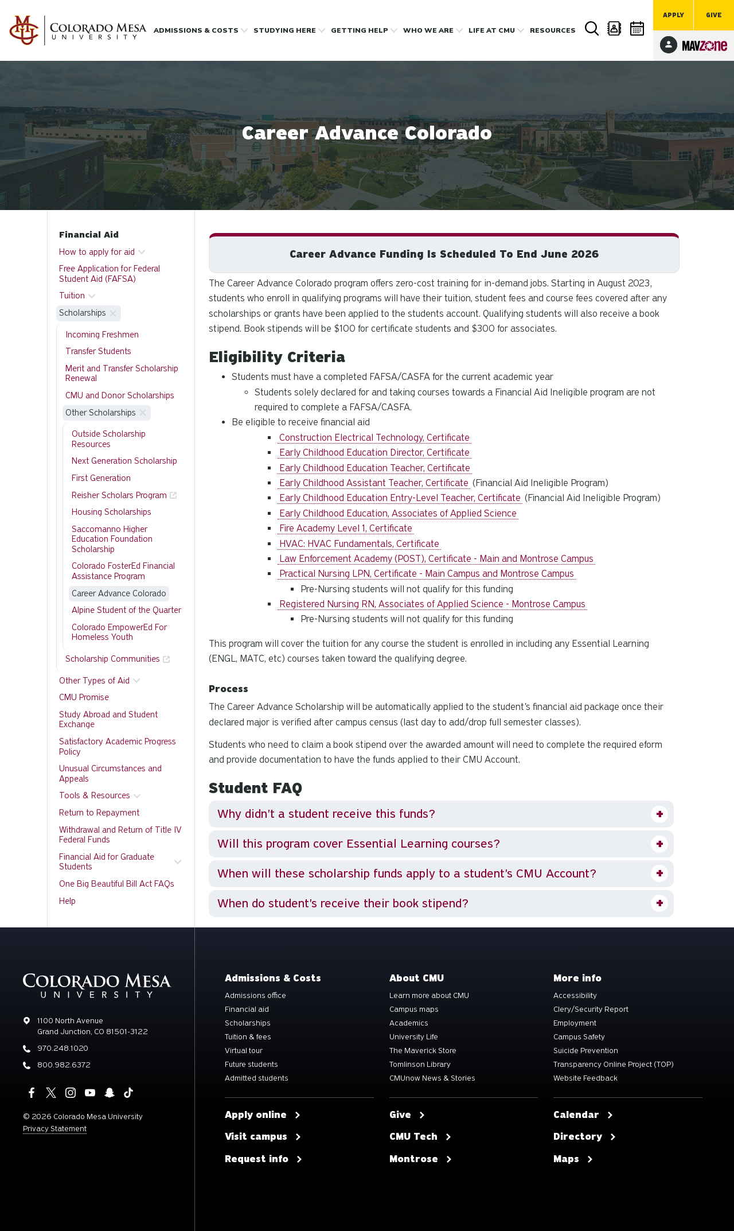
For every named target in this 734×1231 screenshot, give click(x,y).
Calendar (637, 28)
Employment (574, 1023)
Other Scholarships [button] (100, 412)
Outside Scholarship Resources (109, 439)
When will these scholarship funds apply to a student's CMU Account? (406, 873)
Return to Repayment (99, 812)
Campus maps (414, 1009)
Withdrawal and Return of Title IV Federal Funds (120, 835)
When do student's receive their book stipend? (342, 903)
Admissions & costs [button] (196, 30)
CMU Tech (420, 1137)
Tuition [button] (72, 295)
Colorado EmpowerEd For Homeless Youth (119, 632)
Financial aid (247, 1009)
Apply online (263, 1115)
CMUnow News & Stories (432, 1078)
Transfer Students (98, 351)
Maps (573, 1159)
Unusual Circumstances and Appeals (110, 773)
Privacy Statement (55, 1128)
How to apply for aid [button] (97, 252)
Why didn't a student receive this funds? (326, 813)
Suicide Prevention (585, 1050)
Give (714, 15)
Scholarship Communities (112, 659)
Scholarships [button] (82, 313)
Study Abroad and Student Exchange (108, 719)
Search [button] (591, 29)
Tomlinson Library (420, 1064)
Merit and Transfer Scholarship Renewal (121, 373)
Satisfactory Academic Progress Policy (117, 746)
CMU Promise (84, 697)
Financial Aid (89, 235)
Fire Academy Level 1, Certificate (345, 528)
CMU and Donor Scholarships (119, 395)
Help (67, 901)
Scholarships (248, 1023)
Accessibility (575, 995)
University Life (413, 1037)
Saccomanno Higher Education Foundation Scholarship (112, 539)
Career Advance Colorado (119, 593)
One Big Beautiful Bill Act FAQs (116, 884)
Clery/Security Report (590, 1009)
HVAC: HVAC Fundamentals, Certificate (359, 543)
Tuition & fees (248, 1037)
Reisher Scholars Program (119, 495)
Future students (251, 1064)
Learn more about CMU (429, 995)
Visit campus (263, 1137)
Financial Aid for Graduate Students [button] (106, 862)
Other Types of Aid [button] (94, 680)
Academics (408, 1023)
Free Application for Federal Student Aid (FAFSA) (109, 273)
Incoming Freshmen (102, 334)
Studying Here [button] (284, 30)
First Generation (101, 478)
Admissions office (255, 995)
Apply (673, 15)
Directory (614, 28)
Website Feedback (585, 1078)
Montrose (420, 1159)
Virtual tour (244, 1050)
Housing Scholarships (111, 512)
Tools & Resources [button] (94, 795)
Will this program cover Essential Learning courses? (358, 843)
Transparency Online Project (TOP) (613, 1064)
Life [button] (491, 30)
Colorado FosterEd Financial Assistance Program (123, 571)
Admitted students (256, 1078)
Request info (264, 1159)
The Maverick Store (422, 1050)
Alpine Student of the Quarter (126, 610)
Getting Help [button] (359, 30)
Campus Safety (579, 1037)
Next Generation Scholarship (124, 461)
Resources (553, 30)
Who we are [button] (428, 30)
